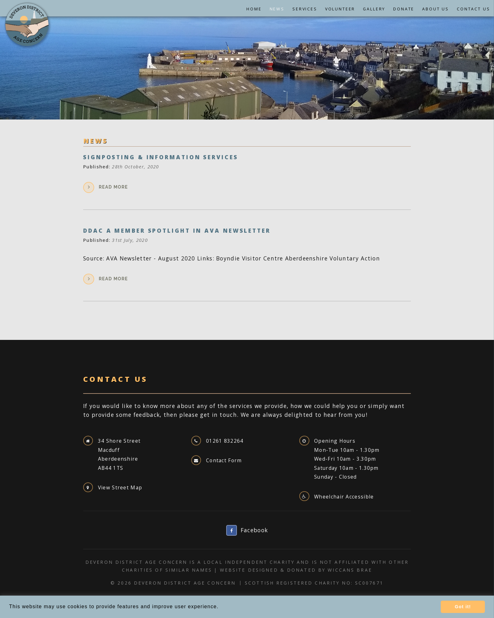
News (277, 9)
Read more (113, 186)
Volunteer (340, 9)
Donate (403, 9)
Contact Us (473, 9)
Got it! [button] (463, 606)
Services (304, 9)
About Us (435, 9)
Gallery (374, 9)
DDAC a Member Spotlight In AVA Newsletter (177, 230)
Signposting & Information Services (160, 157)
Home (253, 9)
